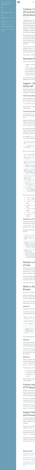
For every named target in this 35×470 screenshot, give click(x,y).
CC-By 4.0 (3, 30)
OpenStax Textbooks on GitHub (7, 12)
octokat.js (8, 18)
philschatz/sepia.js (27, 406)
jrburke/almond (27, 350)
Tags (2, 15)
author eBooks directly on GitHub (7, 26)
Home (2, 7)
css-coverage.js (7, 23)
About (2, 10)
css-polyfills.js (7, 21)
